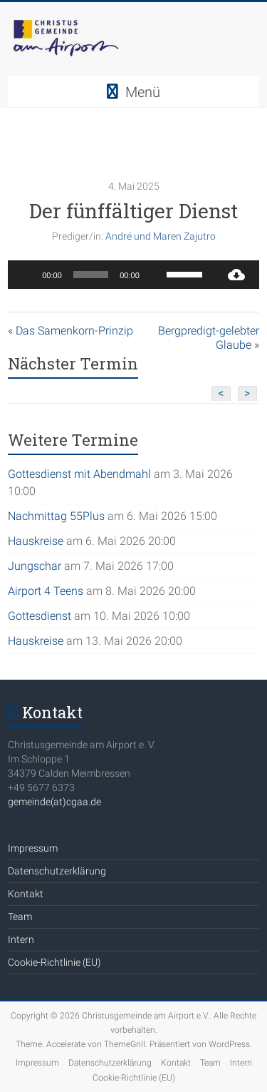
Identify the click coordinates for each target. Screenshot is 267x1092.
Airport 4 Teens (45, 591)
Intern (21, 939)
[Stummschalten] (155, 274)
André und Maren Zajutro (160, 236)
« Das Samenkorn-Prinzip (70, 330)
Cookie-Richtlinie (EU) (54, 962)
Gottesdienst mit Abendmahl (79, 474)
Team (20, 916)
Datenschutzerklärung (57, 871)
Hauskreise (35, 541)
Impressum (33, 848)
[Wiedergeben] (26, 274)
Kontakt (25, 893)
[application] (111, 274)
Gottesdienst (39, 616)
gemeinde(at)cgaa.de (54, 801)
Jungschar (34, 566)
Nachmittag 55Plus (56, 516)
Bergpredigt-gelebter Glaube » (208, 338)
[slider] (90, 274)
